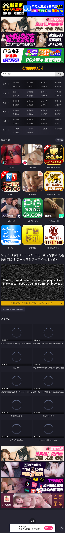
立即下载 (48, 528)
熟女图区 (44, 114)
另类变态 (58, 105)
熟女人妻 (16, 96)
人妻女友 (44, 119)
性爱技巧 (58, 123)
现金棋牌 (44, 86)
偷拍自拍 (30, 101)
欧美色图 (44, 110)
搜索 (59, 74)
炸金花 (30, 86)
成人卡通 (44, 101)
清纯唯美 (30, 114)
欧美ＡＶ (44, 92)
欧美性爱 (58, 101)
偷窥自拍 (16, 110)
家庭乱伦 (30, 119)
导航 (4, 130)
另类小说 (30, 123)
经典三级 (30, 105)
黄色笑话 (44, 123)
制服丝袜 (16, 105)
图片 (4, 112)
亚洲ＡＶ (16, 92)
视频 (4, 93)
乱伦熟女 (44, 105)
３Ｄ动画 (58, 92)
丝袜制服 (30, 96)
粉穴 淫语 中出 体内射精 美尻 (13, 309)
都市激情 (16, 119)
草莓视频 (44, 129)
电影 (4, 102)
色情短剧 (30, 132)
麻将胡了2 (16, 86)
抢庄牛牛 (58, 86)
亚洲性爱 (16, 101)
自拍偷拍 (30, 92)
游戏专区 (58, 82)
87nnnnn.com (32, 68)
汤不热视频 (58, 129)
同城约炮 (16, 129)
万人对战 (44, 82)
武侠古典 (58, 119)
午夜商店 (30, 129)
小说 (4, 121)
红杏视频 (16, 132)
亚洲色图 (30, 110)
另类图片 (58, 114)
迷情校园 (16, 123)
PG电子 (16, 82)
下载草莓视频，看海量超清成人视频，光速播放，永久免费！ (37, 303)
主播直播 (44, 96)
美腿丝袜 (16, 114)
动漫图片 (58, 110)
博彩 (4, 84)
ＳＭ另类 (58, 96)
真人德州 (30, 82)
